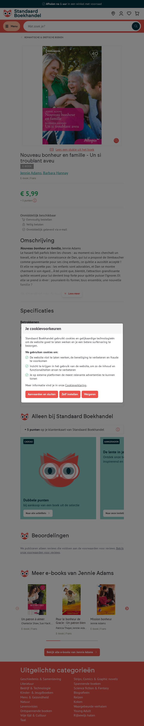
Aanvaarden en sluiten (42, 394)
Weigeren (90, 394)
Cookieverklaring (75, 385)
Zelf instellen (70, 394)
